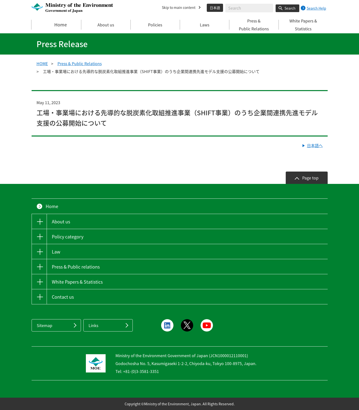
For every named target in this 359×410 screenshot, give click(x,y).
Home (56, 25)
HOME (42, 63)
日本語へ (315, 145)
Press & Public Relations (79, 63)
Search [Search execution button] (290, 8)
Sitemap (44, 325)
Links (93, 325)
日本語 (215, 7)
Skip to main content (178, 7)
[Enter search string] (249, 8)
